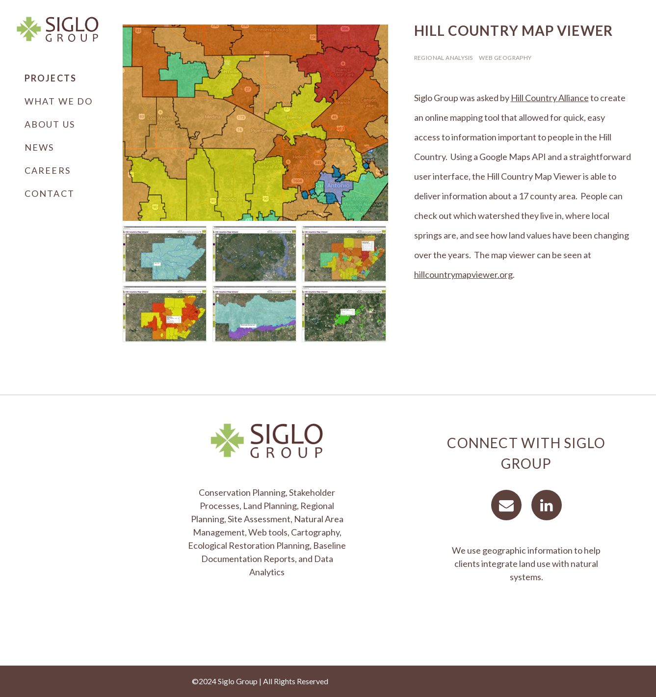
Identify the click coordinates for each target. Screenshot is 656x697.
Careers (48, 170)
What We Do (59, 101)
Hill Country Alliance (550, 97)
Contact (50, 193)
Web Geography (505, 57)
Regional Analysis (443, 57)
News (39, 147)
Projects (51, 78)
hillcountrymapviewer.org (463, 274)
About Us (50, 124)
